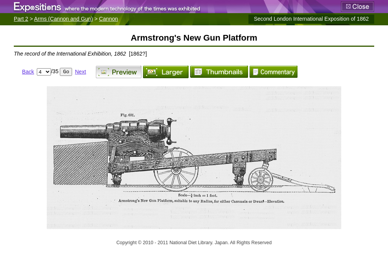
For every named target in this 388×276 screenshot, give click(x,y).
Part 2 (21, 19)
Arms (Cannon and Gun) (63, 19)
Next (80, 72)
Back (28, 72)
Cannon (108, 19)
